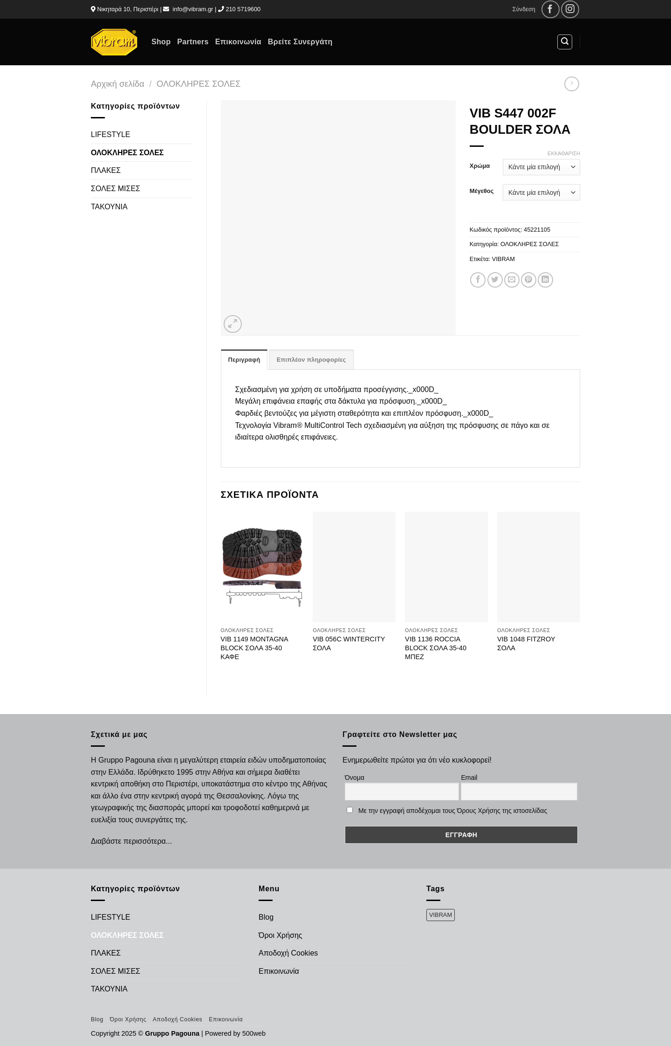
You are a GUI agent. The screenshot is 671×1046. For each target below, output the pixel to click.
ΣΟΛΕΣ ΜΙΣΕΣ (115, 189)
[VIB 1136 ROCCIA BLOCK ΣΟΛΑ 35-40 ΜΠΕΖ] (446, 567)
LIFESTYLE (110, 134)
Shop (161, 42)
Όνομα (354, 777)
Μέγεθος (482, 191)
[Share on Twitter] (495, 280)
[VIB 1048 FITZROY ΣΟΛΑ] (538, 567)
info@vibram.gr (192, 9)
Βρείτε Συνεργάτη (300, 42)
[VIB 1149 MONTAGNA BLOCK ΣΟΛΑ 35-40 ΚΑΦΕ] (261, 567)
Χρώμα (480, 166)
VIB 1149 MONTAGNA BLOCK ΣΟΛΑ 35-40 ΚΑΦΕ (254, 647)
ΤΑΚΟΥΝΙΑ (109, 207)
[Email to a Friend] (512, 280)
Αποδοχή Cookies (288, 953)
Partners (192, 42)
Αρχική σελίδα (117, 84)
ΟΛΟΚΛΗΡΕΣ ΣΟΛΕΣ (198, 84)
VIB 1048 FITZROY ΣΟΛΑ (526, 643)
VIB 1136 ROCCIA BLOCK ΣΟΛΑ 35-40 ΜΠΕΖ (435, 647)
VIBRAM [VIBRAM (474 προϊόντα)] (440, 914)
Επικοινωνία (238, 42)
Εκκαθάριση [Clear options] (564, 153)
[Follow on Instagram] (570, 9)
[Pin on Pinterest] (528, 280)
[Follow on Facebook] (550, 9)
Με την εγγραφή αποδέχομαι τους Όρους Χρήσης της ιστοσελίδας (452, 810)
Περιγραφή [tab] (244, 359)
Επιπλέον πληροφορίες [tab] (311, 359)
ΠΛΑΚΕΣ (106, 170)
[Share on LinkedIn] (545, 280)
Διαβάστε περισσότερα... (131, 841)
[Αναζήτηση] (564, 41)
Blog (266, 917)
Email (469, 777)
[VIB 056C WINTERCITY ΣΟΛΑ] (354, 567)
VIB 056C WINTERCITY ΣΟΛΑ (349, 643)
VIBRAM (503, 258)
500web (254, 1033)
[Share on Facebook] (478, 280)
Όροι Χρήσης (280, 935)
